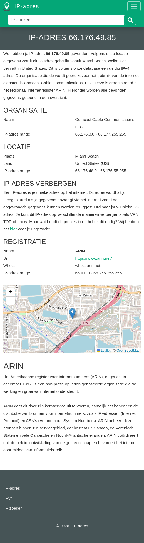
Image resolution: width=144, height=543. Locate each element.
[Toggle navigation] (134, 6)
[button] (72, 313)
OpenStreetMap (127, 350)
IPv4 (9, 498)
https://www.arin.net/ (93, 258)
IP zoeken (13, 508)
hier (13, 229)
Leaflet (103, 350)
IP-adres (21, 6)
